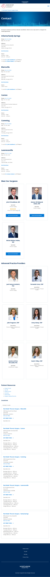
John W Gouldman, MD (13, 202)
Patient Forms (8, 391)
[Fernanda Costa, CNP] (36, 276)
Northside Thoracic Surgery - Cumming (14, 457)
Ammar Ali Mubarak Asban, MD (37, 203)
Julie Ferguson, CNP (13, 323)
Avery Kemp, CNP (37, 323)
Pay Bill (6, 390)
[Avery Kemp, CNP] (36, 314)
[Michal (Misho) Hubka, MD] (13, 232)
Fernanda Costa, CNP (36, 284)
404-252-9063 (8, 39)
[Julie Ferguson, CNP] (13, 314)
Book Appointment (13, 215)
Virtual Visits (7, 394)
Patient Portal (8, 388)
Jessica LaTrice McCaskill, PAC (13, 362)
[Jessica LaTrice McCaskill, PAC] (13, 352)
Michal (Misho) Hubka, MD (13, 241)
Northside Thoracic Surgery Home (10, 10)
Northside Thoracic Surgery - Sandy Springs (16, 514)
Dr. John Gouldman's (10, 59)
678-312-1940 (8, 153)
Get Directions (7, 418)
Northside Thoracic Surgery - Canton (14, 428)
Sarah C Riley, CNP (36, 361)
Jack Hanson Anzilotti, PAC (13, 285)
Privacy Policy (25, 557)
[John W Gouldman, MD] (13, 193)
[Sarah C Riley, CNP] (36, 352)
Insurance (7, 393)
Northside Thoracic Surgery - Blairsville (14, 409)
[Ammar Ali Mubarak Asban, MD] (36, 193)
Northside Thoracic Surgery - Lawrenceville (15, 485)
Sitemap (25, 554)
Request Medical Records (10, 396)
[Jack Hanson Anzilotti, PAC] (13, 276)
